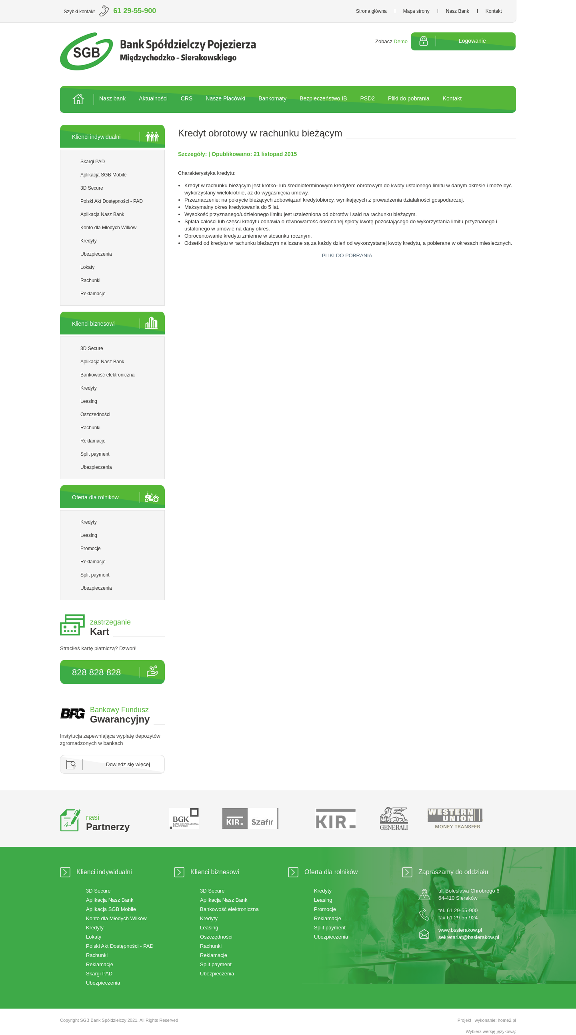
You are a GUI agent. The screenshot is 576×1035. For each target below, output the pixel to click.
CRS (187, 98)
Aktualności (153, 98)
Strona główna (371, 11)
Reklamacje (93, 293)
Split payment (95, 454)
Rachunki (90, 280)
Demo (401, 41)
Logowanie (472, 41)
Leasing (88, 401)
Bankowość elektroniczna (107, 375)
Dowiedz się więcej (128, 764)
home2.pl (507, 1020)
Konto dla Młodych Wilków (108, 227)
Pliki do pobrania (409, 98)
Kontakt (494, 11)
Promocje (90, 548)
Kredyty (88, 241)
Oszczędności (95, 414)
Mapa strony (416, 11)
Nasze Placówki (225, 98)
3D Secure (91, 188)
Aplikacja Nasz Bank (102, 214)
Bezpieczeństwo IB (323, 98)
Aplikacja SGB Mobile (103, 175)
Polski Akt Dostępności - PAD (111, 201)
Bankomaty (272, 98)
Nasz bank (112, 98)
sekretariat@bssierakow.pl (468, 937)
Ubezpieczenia (96, 254)
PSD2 (367, 98)
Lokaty (87, 267)
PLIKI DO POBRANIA (347, 255)
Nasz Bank (457, 11)
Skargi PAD (92, 161)
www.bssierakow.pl (460, 930)
